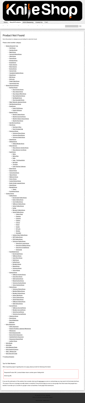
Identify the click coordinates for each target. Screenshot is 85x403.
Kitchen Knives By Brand (12, 85)
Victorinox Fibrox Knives (19, 133)
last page (41, 381)
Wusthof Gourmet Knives (19, 116)
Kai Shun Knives (13, 87)
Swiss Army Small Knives (22, 247)
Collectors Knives (13, 316)
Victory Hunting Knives (18, 285)
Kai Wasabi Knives (17, 98)
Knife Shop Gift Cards (11, 353)
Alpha (14, 154)
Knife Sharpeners (10, 324)
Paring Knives (12, 58)
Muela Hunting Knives (18, 280)
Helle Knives (16, 260)
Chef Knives (12, 48)
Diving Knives (12, 318)
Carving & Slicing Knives (15, 54)
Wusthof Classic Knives (19, 114)
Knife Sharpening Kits (15, 332)
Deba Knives (12, 75)
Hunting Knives (13, 272)
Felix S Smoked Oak (18, 129)
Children (18, 220)
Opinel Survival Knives (18, 312)
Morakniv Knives (17, 264)
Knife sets (12, 79)
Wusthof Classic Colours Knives (21, 118)
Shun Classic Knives (18, 91)
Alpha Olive (16, 156)
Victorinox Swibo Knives (19, 137)
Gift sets (18, 229)
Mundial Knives (13, 187)
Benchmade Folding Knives (20, 197)
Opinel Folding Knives (18, 212)
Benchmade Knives (18, 253)
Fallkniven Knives (13, 177)
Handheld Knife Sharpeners (16, 337)
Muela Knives (16, 266)
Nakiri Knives (12, 52)
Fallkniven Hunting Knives (19, 274)
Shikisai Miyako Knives (18, 143)
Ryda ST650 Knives (18, 108)
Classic (14, 189)
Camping (18, 218)
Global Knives (12, 139)
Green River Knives (17, 258)
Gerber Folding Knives (18, 206)
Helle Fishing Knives (18, 303)
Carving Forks (12, 71)
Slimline (18, 231)
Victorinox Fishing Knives (19, 289)
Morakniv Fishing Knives (19, 293)
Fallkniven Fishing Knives (19, 301)
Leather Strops (13, 341)
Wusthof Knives (13, 112)
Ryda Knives (12, 106)
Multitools (11, 322)
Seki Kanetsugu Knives (15, 104)
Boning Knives (13, 68)
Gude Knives (12, 152)
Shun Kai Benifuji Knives (19, 96)
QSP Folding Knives (18, 237)
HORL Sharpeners (14, 326)
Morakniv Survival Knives (19, 310)
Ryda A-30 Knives (17, 110)
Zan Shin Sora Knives (14, 123)
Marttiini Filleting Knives (19, 291)
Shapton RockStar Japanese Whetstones (20, 328)
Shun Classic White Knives (19, 93)
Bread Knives (12, 62)
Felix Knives (12, 125)
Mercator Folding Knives (19, 210)
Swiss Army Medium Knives (23, 245)
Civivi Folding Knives (18, 201)
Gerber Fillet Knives (17, 295)
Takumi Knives (13, 175)
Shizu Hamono (13, 145)
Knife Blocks (9, 343)
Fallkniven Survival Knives (19, 308)
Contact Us (39, 22)
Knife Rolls (8, 345)
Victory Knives (13, 179)
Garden (18, 226)
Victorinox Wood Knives (19, 135)
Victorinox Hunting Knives (19, 283)
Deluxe (18, 224)
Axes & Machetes (13, 320)
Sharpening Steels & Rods (16, 339)
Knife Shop (43, 395)
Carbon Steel (19, 214)
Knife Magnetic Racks (11, 347)
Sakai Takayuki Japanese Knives (17, 102)
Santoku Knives (13, 50)
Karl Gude (15, 162)
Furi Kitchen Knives (14, 191)
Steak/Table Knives (14, 81)
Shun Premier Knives (18, 89)
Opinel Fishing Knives (18, 299)
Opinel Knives (12, 185)
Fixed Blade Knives (14, 251)
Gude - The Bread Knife (19, 160)
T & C (46, 22)
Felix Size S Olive (17, 127)
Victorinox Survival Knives (19, 314)
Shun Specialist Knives (18, 100)
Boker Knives (12, 168)
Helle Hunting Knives (18, 278)
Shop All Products (15, 22)
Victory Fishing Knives (18, 297)
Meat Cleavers (13, 66)
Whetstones (12, 330)
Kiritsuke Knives (13, 60)
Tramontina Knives (14, 172)
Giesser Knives (13, 170)
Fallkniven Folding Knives (19, 204)
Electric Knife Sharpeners (15, 335)
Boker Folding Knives (18, 199)
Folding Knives (33, 25)
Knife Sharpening (28, 22)
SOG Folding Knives (18, 239)
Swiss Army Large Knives (22, 243)
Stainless (18, 216)
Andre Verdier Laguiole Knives (17, 183)
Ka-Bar (40, 25)
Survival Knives (13, 305)
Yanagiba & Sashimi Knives (16, 73)
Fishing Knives (13, 287)
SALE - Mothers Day (11, 351)
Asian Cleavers (13, 64)
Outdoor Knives (23, 25)
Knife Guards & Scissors (12, 349)
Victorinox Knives (13, 131)
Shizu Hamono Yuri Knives (19, 150)
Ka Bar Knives (16, 262)
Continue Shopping (9, 356)
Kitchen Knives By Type (12, 46)
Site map (48, 395)
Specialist (18, 233)
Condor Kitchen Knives (15, 181)
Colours (18, 222)
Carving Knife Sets (14, 83)
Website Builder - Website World (42, 400)
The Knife (15, 164)
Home (5, 22)
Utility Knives (12, 56)
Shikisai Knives (13, 141)
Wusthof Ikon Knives (18, 120)
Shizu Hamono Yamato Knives (20, 147)
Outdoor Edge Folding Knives (20, 235)
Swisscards (19, 249)
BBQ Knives (12, 77)
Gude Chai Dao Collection (19, 166)
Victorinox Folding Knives (19, 241)
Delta (14, 158)
